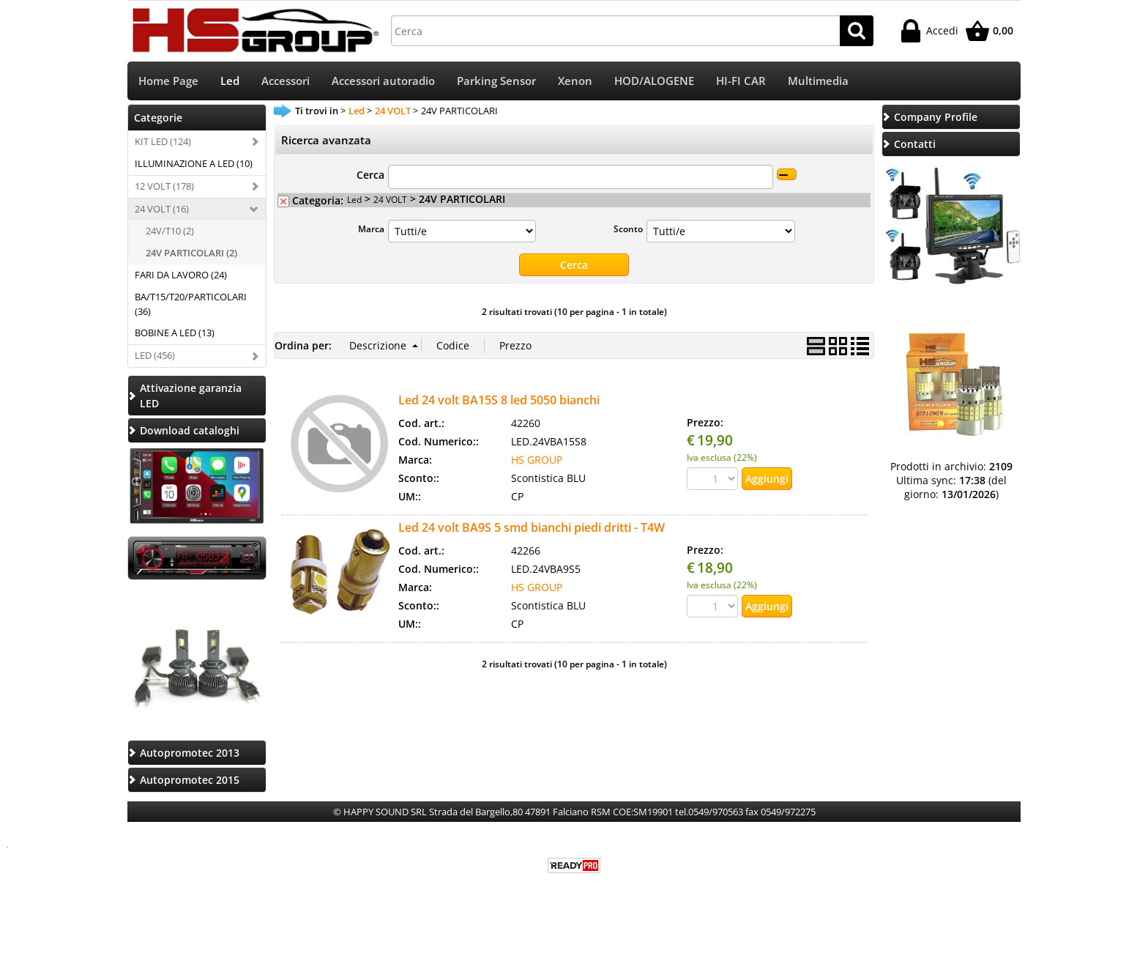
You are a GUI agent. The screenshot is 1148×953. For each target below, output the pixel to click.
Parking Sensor (496, 81)
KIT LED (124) (163, 141)
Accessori (285, 81)
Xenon (575, 81)
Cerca (370, 175)
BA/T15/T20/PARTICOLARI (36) (191, 304)
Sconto (628, 228)
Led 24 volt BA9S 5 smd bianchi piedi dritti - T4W (531, 527)
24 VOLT (390, 199)
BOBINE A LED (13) (175, 332)
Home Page (168, 81)
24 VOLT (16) (162, 208)
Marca (371, 228)
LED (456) (155, 355)
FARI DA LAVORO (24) (181, 274)
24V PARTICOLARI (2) (191, 252)
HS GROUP (536, 460)
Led (229, 81)
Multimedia (818, 81)
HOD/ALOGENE (654, 81)
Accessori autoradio (383, 81)
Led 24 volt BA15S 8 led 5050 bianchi (499, 400)
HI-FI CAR (741, 81)
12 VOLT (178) (164, 186)
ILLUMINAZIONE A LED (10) (194, 163)
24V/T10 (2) (170, 230)
